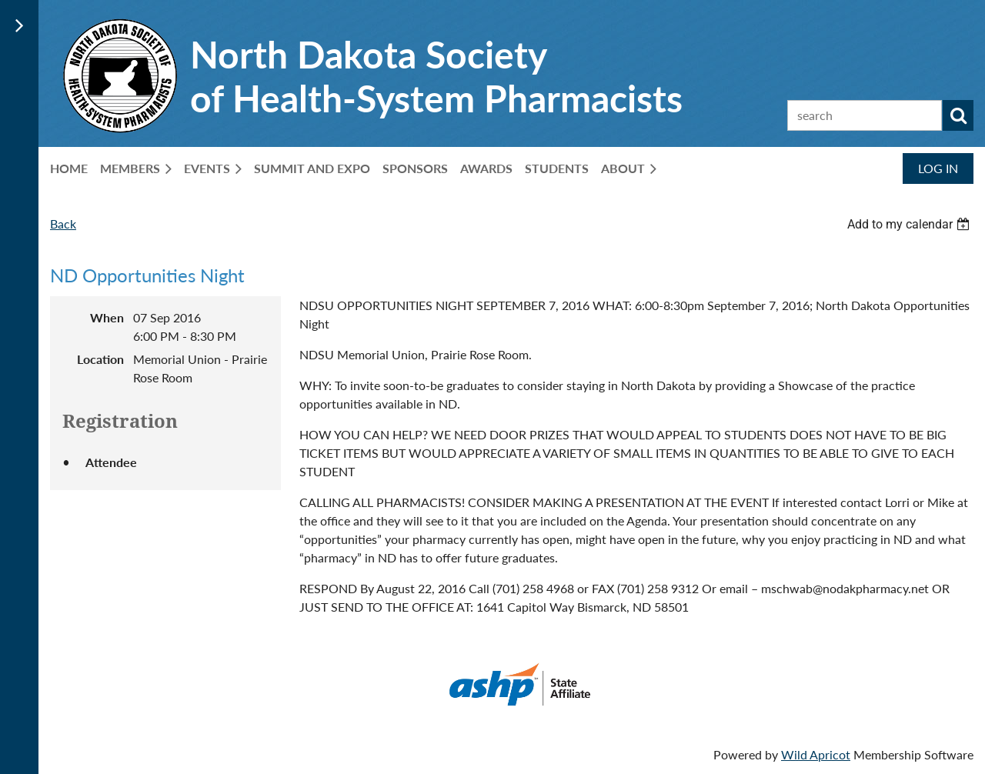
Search (958, 115)
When (107, 317)
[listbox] (910, 224)
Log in (938, 168)
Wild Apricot (815, 754)
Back (63, 223)
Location (100, 359)
